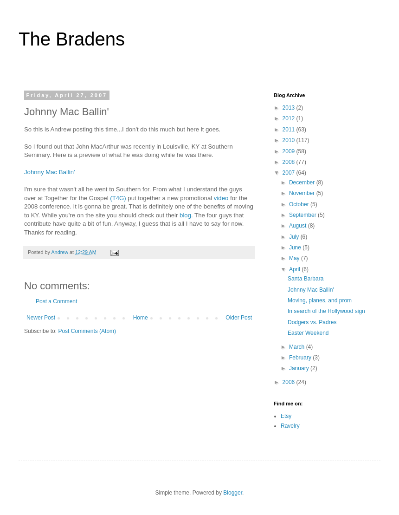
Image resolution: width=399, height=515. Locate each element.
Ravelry (290, 426)
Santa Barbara (305, 278)
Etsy (286, 416)
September (303, 215)
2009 (289, 151)
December (302, 182)
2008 (289, 162)
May (295, 258)
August (298, 225)
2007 (289, 172)
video (221, 198)
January (299, 368)
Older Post (238, 317)
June (295, 247)
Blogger (232, 492)
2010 (289, 140)
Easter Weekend (308, 333)
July (295, 237)
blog (185, 215)
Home (140, 317)
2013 (289, 107)
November (302, 193)
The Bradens (72, 39)
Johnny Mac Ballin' (49, 172)
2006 (289, 382)
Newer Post (40, 317)
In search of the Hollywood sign (326, 311)
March (297, 347)
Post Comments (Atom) (87, 331)
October (299, 204)
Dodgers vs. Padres (312, 322)
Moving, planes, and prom (320, 300)
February (301, 357)
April (295, 269)
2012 (289, 118)
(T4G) (118, 198)
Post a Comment (56, 301)
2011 (289, 129)
